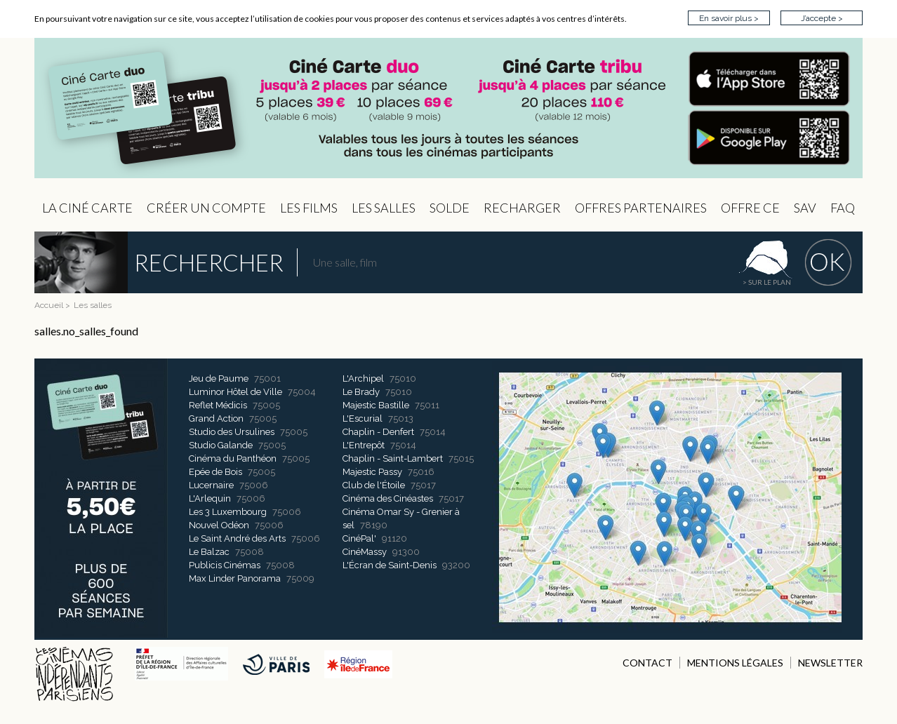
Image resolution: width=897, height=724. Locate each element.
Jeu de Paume (218, 378)
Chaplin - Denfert (378, 432)
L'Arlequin (210, 498)
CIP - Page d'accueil (448, 108)
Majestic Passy (372, 472)
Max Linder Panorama (235, 578)
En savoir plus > (729, 18)
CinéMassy (365, 552)
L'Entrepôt (364, 445)
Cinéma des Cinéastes (388, 498)
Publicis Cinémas (224, 565)
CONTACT (647, 663)
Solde (450, 207)
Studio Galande (221, 445)
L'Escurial (363, 418)
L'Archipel (363, 378)
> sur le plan (767, 282)
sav (805, 207)
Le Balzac (209, 552)
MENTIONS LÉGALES (735, 663)
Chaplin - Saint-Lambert (393, 458)
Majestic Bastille (376, 405)
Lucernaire (211, 485)
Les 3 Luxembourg (228, 512)
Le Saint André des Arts (237, 538)
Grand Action (216, 418)
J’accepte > (822, 18)
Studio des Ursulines (231, 432)
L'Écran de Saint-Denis (390, 565)
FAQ (842, 207)
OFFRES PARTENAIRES (641, 207)
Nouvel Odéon (219, 525)
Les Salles (384, 207)
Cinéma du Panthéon (233, 458)
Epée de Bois (215, 472)
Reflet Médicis (218, 405)
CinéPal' (359, 538)
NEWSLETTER (830, 663)
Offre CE (750, 207)
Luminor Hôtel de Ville (235, 392)
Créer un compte (206, 207)
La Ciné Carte (87, 207)
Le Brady (361, 392)
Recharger (522, 207)
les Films (309, 207)
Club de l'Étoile (374, 485)
